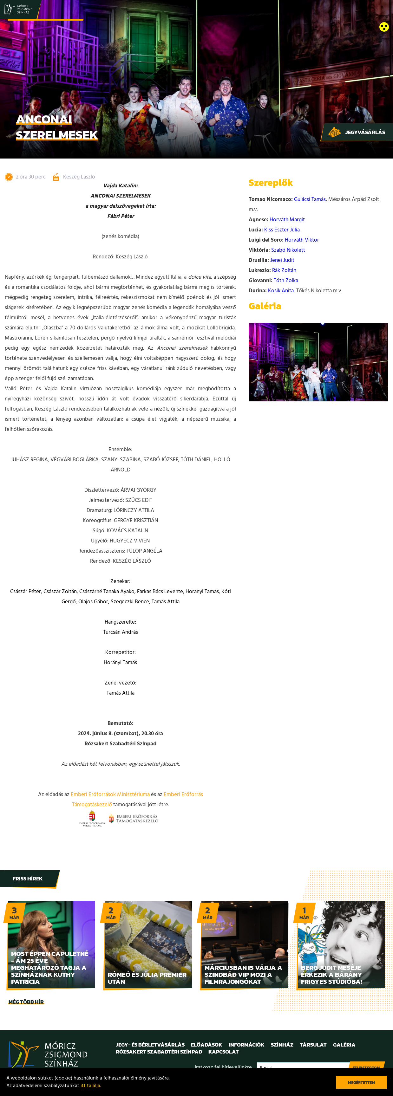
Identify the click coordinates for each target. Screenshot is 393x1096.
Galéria (344, 1045)
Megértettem (361, 1083)
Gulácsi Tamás (310, 199)
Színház (282, 1045)
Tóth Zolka (286, 280)
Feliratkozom (366, 1068)
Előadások (206, 1045)
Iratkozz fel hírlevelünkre (223, 1067)
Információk (247, 1045)
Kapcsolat (223, 1051)
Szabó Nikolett (288, 250)
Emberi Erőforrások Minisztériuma (110, 794)
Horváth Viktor (302, 240)
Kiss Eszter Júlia (282, 230)
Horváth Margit (287, 220)
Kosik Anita (281, 291)
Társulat (313, 1045)
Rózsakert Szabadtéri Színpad (159, 1051)
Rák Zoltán (284, 270)
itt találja (90, 1086)
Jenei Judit (282, 260)
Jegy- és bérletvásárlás (150, 1045)
